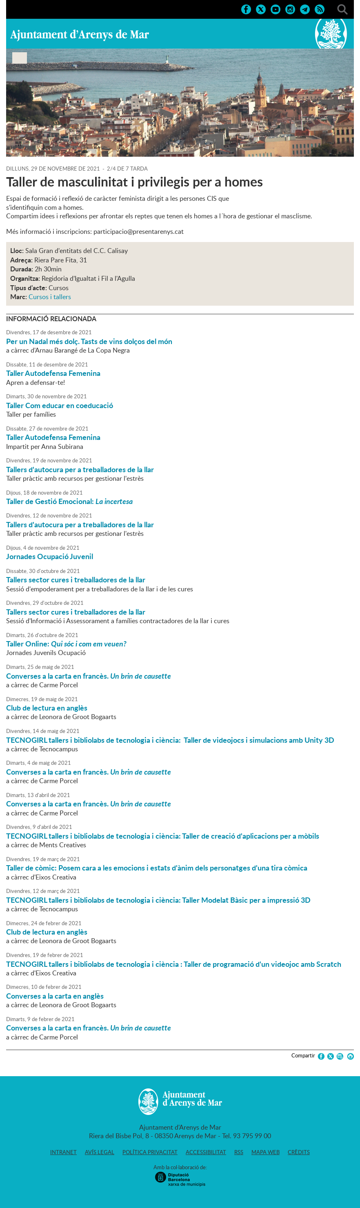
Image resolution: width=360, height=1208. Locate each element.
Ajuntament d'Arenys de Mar (79, 35)
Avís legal (99, 1152)
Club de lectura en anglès (46, 707)
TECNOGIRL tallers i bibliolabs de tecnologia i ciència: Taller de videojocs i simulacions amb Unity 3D (170, 740)
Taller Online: (66, 643)
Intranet (63, 1152)
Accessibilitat (206, 1152)
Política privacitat (150, 1152)
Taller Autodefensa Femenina (53, 373)
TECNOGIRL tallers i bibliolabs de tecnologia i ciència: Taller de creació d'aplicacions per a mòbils (162, 835)
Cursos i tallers (50, 296)
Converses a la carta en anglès (55, 995)
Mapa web (265, 1152)
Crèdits (299, 1152)
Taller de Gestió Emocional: (69, 501)
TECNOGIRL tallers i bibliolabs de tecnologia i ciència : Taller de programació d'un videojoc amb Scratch (173, 964)
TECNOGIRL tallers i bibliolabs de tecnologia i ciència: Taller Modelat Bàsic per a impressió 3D (158, 900)
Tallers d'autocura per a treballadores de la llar (80, 469)
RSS (238, 1152)
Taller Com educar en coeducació (59, 405)
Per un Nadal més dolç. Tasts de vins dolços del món (89, 341)
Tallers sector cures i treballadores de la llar (75, 579)
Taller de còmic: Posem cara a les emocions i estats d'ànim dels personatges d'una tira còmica (156, 867)
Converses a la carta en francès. (88, 676)
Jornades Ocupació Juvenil (49, 556)
